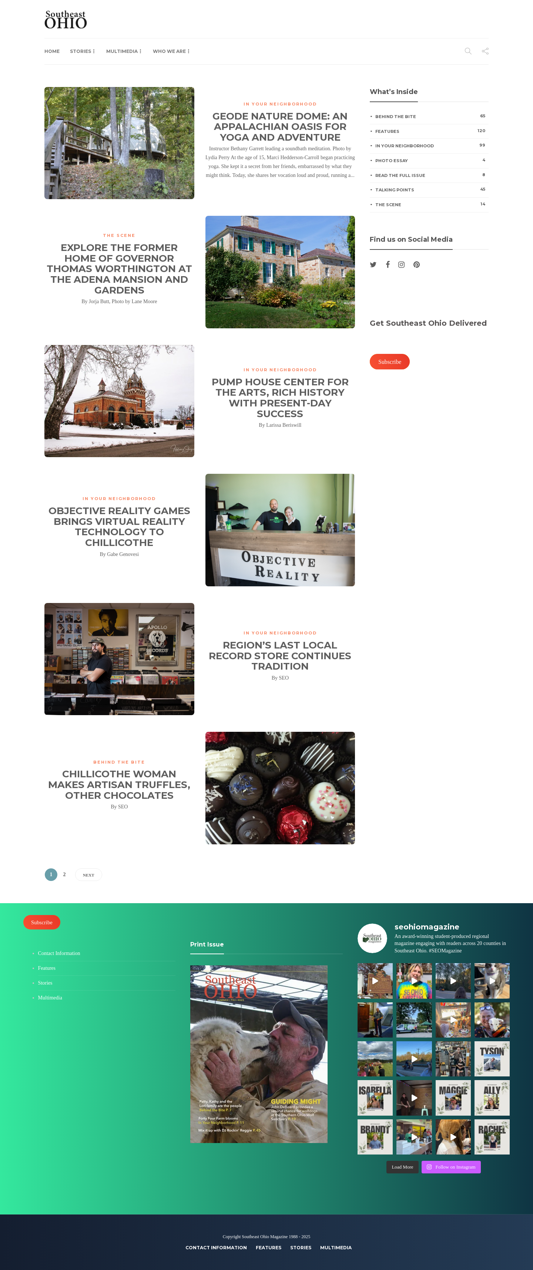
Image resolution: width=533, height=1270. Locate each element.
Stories (80, 51)
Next (88, 875)
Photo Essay (431, 160)
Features (431, 131)
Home (52, 51)
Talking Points (431, 189)
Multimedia (122, 51)
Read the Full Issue (431, 175)
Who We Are (169, 51)
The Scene (119, 235)
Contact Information (59, 953)
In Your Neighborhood (280, 104)
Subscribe (389, 362)
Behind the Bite (119, 762)
